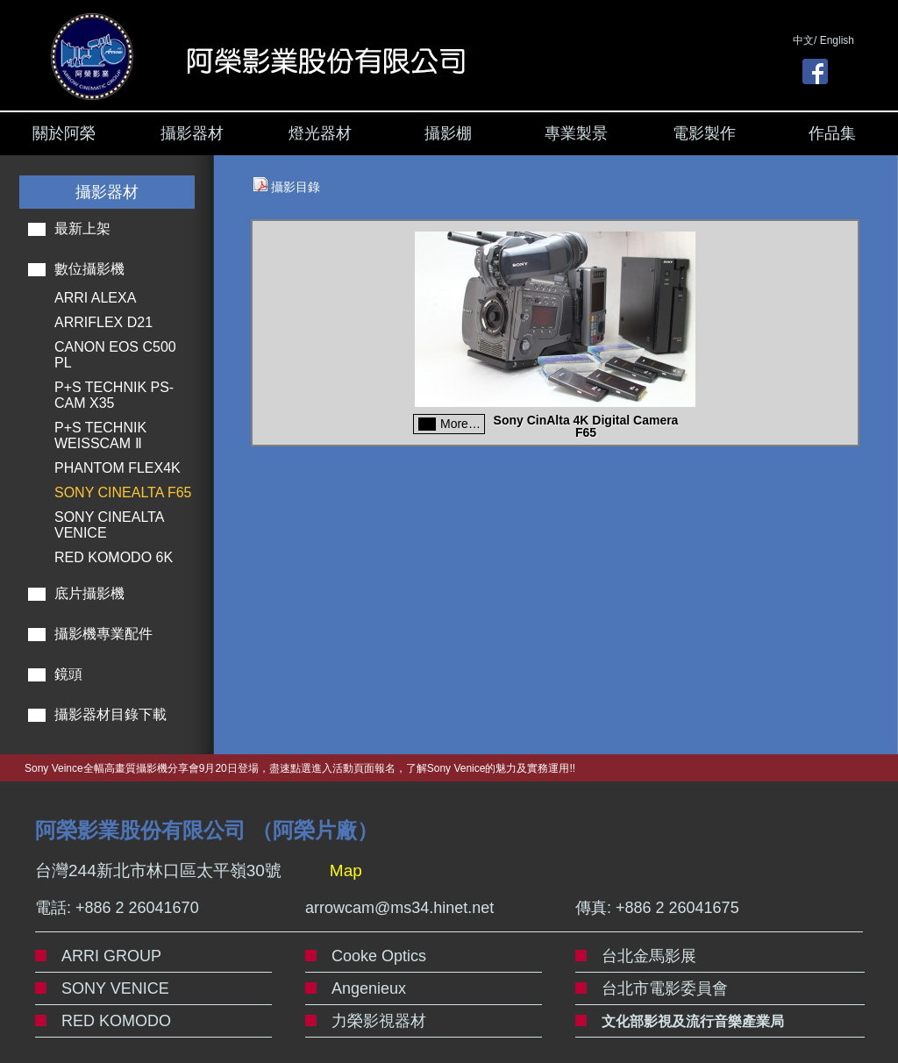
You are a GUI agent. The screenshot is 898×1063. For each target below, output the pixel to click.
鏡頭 (68, 674)
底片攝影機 (89, 593)
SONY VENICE (115, 988)
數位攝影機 (89, 268)
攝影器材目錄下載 (110, 714)
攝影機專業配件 (103, 633)
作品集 (832, 133)
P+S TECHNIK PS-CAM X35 (114, 395)
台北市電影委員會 (665, 988)
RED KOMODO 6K (113, 557)
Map (346, 870)
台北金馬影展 (649, 956)
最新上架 (82, 228)
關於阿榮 (64, 133)
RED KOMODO (116, 1021)
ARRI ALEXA (95, 297)
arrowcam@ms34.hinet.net (399, 908)
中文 (803, 40)
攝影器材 (192, 133)
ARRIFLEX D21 (103, 322)
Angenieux (368, 988)
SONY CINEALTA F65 (123, 492)
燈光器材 (320, 133)
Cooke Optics (378, 956)
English (837, 40)
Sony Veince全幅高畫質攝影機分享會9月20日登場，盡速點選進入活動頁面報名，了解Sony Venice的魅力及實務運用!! (300, 768)
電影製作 (704, 133)
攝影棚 (448, 133)
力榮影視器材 (378, 1021)
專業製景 (576, 133)
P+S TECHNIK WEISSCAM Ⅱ (100, 435)
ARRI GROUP (111, 956)
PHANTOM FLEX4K (117, 467)
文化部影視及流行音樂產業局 (693, 1021)
